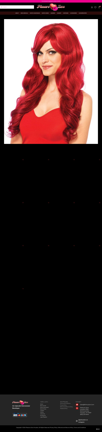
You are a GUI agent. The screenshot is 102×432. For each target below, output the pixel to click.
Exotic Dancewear (35, 13)
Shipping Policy (64, 408)
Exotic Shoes (45, 13)
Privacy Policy (63, 405)
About (17, 13)
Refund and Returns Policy (66, 406)
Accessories (73, 13)
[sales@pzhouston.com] (77, 404)
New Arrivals (24, 13)
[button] (23, 159)
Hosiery (59, 13)
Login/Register (83, 13)
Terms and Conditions (65, 403)
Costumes (65, 13)
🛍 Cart (98, 429)
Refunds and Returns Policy (65, 427)
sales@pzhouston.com (87, 404)
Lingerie (53, 13)
